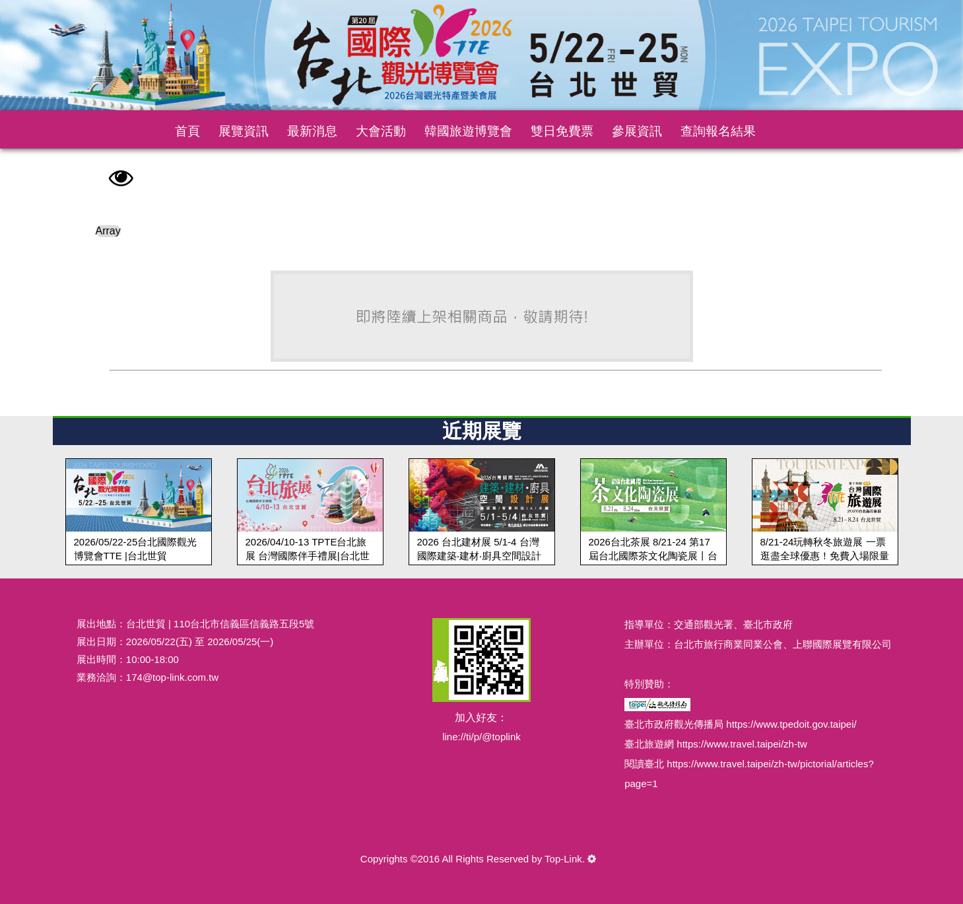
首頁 (187, 131)
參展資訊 (637, 131)
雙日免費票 (562, 131)
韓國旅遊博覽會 (468, 131)
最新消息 (312, 131)
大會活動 (381, 131)
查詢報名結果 (718, 131)
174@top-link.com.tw (172, 677)
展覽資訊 (243, 131)
